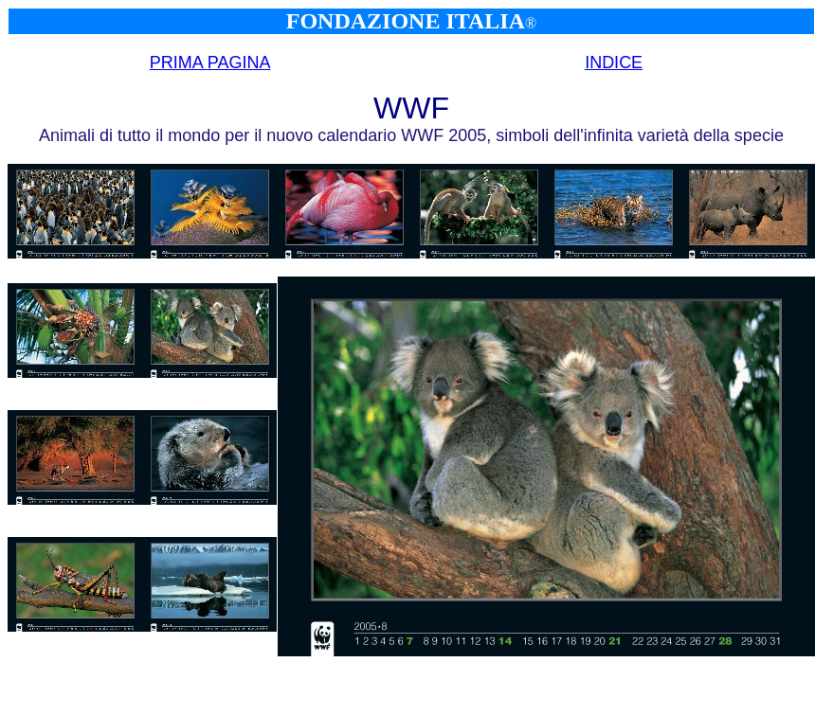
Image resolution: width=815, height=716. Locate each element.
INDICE (614, 62)
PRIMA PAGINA (210, 62)
